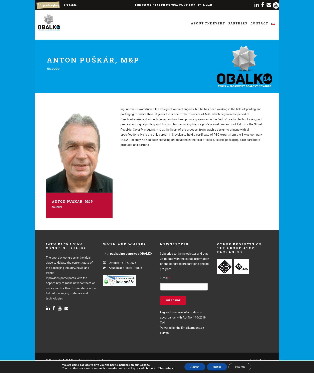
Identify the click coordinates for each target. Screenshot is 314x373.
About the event (208, 23)
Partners (237, 23)
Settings (239, 367)
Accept (194, 367)
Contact (259, 23)
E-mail (165, 278)
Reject (217, 367)
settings (168, 368)
